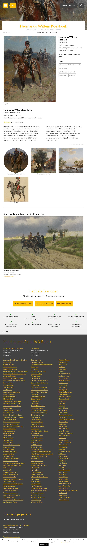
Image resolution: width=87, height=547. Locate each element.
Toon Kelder (35, 438)
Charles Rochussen (9, 457)
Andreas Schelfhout (10, 477)
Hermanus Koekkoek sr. (11, 427)
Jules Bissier (63, 390)
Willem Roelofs (8, 461)
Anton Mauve (8, 448)
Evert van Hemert (37, 420)
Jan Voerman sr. (36, 491)
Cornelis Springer (9, 491)
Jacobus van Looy (37, 454)
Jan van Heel (63, 431)
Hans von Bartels (64, 379)
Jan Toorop (35, 484)
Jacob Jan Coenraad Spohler (13, 489)
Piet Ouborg (63, 468)
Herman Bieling (36, 379)
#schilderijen (63, 69)
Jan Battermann (64, 381)
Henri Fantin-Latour (38, 402)
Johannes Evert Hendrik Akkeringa (15, 365)
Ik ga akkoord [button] (43, 544)
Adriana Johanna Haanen (39, 416)
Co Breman (35, 390)
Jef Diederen (63, 415)
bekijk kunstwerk (9, 277)
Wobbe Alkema (64, 365)
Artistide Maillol (36, 445)
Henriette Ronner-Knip (11, 464)
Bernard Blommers (10, 374)
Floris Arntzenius (37, 367)
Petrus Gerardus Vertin (11, 500)
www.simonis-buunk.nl (11, 535)
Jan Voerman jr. (36, 489)
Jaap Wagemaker (64, 491)
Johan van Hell (36, 422)
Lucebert (62, 454)
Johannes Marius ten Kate (12, 406)
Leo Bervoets (63, 388)
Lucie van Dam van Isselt (39, 395)
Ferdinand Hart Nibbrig (39, 418)
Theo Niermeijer (36, 452)
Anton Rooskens (64, 475)
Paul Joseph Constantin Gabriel (14, 386)
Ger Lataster (63, 452)
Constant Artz (36, 365)
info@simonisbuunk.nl (23, 304)
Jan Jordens (62, 443)
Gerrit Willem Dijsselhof (39, 397)
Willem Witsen (36, 500)
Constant (62, 409)
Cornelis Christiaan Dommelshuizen (15, 377)
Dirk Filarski (35, 406)
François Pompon (37, 466)
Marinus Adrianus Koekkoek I (13, 432)
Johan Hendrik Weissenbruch (13, 505)
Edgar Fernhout (36, 404)
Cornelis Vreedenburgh (39, 493)
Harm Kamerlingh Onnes (39, 436)
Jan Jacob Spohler (9, 487)
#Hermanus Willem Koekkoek (69, 66)
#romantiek (63, 76)
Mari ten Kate (8, 404)
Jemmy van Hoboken (66, 438)
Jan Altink (62, 372)
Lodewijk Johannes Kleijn (11, 409)
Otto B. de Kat (64, 445)
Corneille (62, 411)
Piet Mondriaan (36, 450)
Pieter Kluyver (8, 418)
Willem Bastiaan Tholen (39, 482)
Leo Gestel (35, 409)
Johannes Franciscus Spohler (13, 484)
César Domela (63, 418)
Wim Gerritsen (64, 422)
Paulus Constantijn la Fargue (13, 383)
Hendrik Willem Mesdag (12, 450)
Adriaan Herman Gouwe (67, 425)
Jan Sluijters (35, 475)
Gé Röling (62, 473)
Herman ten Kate (9, 402)
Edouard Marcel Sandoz (39, 471)
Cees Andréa (63, 367)
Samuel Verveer (9, 503)
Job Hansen (62, 429)
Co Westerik (63, 498)
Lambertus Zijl (36, 505)
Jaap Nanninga (63, 464)
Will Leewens (63, 450)
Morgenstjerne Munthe (39, 461)
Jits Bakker (34, 374)
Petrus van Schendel (10, 480)
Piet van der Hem (37, 429)
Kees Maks (34, 448)
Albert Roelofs (8, 459)
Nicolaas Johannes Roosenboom (14, 468)
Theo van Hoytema (37, 432)
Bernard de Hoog (37, 427)
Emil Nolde (62, 466)
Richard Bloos (36, 381)
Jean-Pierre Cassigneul (39, 393)
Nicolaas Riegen (8, 454)
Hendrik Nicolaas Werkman (68, 496)
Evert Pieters (35, 464)
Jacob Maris (7, 441)
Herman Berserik (64, 386)
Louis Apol (7, 367)
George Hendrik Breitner (39, 388)
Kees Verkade (35, 487)
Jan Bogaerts (35, 383)
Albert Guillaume (37, 413)
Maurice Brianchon (65, 402)
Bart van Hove (8, 388)
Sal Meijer (62, 459)
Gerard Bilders (8, 370)
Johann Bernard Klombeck (12, 416)
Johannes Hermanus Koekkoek (13, 422)
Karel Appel (63, 374)
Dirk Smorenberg (37, 477)
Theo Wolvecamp (65, 503)
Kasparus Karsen (9, 399)
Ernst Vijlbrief (63, 482)
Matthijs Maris (8, 443)
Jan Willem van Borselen (39, 386)
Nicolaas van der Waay (39, 496)
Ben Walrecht (63, 493)
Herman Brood (64, 404)
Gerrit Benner (63, 383)
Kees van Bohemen (65, 397)
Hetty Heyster (36, 425)
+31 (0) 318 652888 (44, 304)
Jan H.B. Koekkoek (9, 425)
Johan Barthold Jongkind (11, 397)
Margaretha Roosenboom (12, 471)
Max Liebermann (37, 443)
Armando (62, 377)
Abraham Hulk (8, 390)
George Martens (64, 457)
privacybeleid (65, 542)
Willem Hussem (64, 441)
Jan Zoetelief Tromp (10, 507)
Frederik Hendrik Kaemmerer (41, 457)
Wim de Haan (63, 427)
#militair (72, 76)
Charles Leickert (9, 436)
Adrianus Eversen (9, 381)
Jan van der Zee (64, 505)
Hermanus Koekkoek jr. (11, 429)
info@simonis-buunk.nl (11, 537)
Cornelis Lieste (8, 438)
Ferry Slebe (63, 477)
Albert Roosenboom (10, 466)
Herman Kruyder (37, 441)
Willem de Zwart (37, 507)
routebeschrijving (64, 304)
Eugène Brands (64, 399)
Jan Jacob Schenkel (9, 482)
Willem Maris (8, 445)
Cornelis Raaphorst (37, 468)
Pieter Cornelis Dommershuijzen (14, 379)
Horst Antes (63, 370)
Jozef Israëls (7, 395)
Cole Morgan (63, 461)
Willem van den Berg (38, 377)
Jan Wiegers (63, 500)
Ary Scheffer (7, 475)
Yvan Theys (62, 480)
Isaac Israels (35, 434)
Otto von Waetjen (65, 489)
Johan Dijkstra (63, 413)
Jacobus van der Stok (10, 493)
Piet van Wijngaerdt (38, 498)
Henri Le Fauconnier (65, 420)
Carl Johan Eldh (36, 399)
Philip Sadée (7, 473)
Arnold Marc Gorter (38, 411)
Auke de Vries (63, 484)
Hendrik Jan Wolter (38, 503)
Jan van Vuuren (64, 486)
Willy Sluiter (35, 473)
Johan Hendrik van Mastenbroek (42, 459)
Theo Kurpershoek (65, 448)
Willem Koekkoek (9, 434)
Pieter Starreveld (37, 480)
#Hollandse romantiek (67, 73)
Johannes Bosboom (10, 372)
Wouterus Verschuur (10, 498)
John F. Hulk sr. (8, 393)
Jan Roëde (62, 470)
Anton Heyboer (64, 436)
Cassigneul (62, 406)
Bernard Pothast (9, 452)
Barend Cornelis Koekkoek (12, 420)
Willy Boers (63, 393)
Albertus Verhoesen (10, 496)
